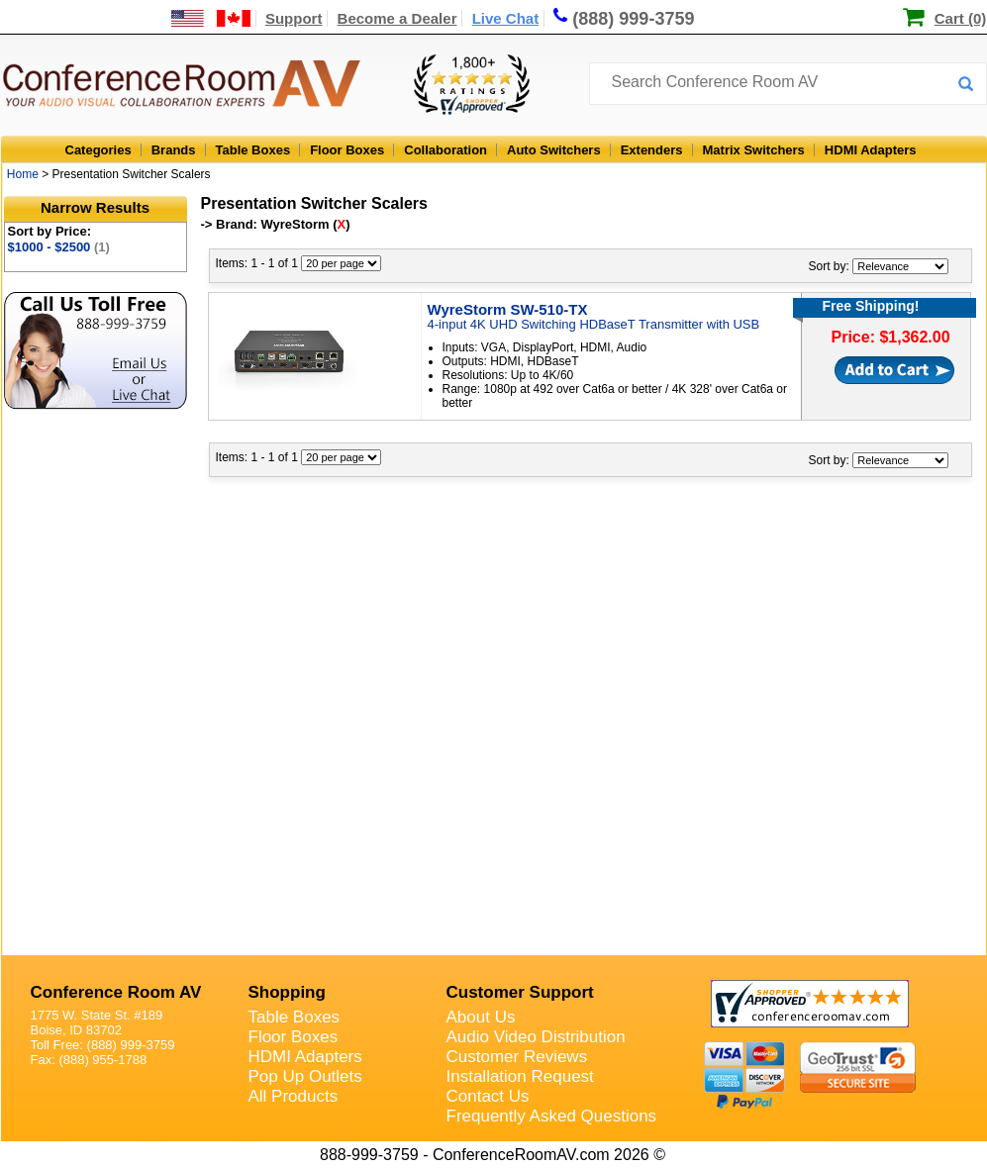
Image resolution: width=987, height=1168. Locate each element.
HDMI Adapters (871, 150)
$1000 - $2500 (59, 247)
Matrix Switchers (754, 150)
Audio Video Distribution (536, 1036)
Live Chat (506, 18)
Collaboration (445, 150)
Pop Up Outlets (305, 1076)
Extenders (652, 150)
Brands (173, 150)
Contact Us (488, 1096)
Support (294, 18)
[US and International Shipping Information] (211, 18)
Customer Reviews (517, 1056)
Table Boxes (253, 150)
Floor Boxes (347, 150)
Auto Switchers (554, 150)
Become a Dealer (397, 18)
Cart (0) (961, 18)
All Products (293, 1096)
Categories (98, 150)
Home (23, 174)
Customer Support (520, 992)
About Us (481, 1017)
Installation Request (520, 1076)
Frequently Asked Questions (551, 1116)
